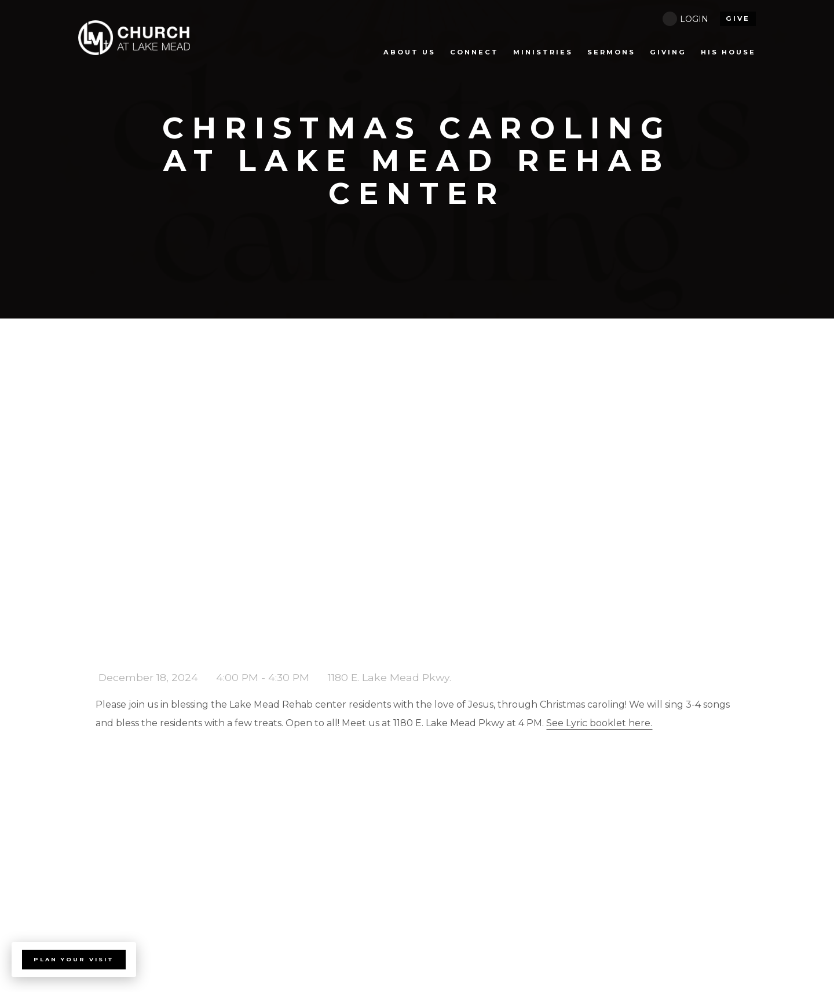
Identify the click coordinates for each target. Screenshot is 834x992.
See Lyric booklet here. (599, 723)
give (738, 18)
